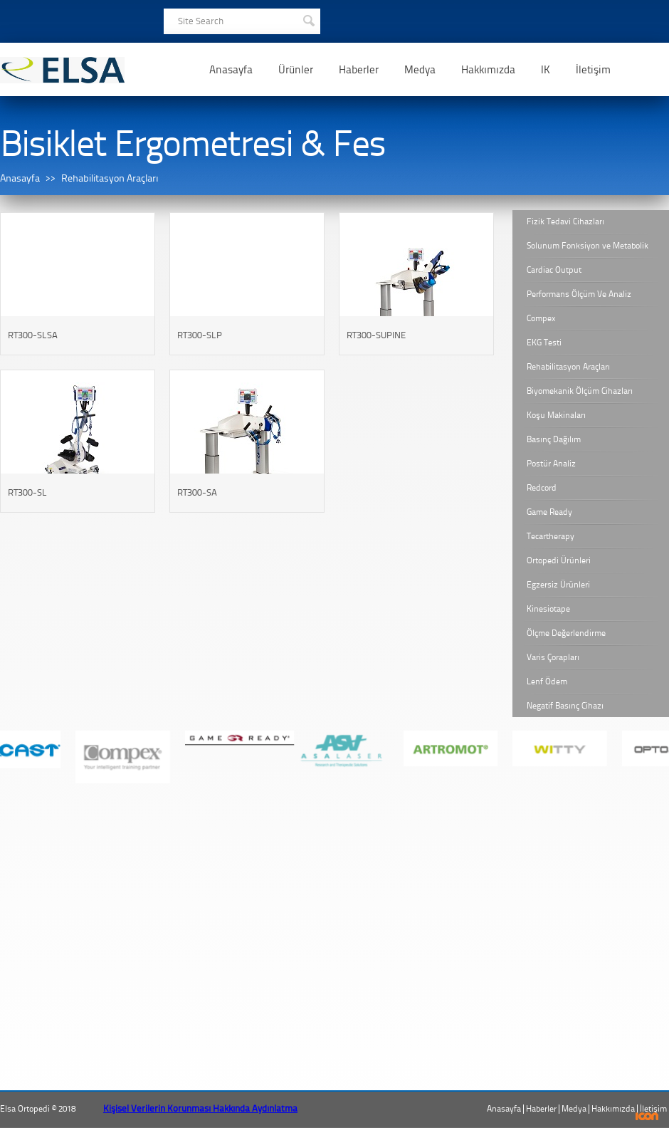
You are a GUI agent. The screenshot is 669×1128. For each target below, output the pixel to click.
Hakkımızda (488, 69)
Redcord (542, 488)
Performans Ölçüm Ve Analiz (579, 294)
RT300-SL (27, 492)
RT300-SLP (199, 335)
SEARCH (308, 19)
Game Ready (549, 512)
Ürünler (295, 69)
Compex (541, 318)
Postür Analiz (551, 464)
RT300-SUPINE (376, 335)
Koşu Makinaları (556, 415)
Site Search (200, 21)
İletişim (593, 69)
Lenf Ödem (547, 681)
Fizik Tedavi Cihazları (565, 221)
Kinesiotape (548, 609)
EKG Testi (544, 343)
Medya (420, 69)
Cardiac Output (554, 270)
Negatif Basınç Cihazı (565, 706)
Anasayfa (231, 69)
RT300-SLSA (33, 335)
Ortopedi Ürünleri (559, 560)
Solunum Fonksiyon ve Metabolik (587, 246)
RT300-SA (197, 492)
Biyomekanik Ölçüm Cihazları (580, 391)
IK (545, 69)
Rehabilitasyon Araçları (110, 178)
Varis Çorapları (553, 657)
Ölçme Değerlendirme (566, 633)
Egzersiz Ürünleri (558, 585)
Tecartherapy (550, 536)
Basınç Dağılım (554, 439)
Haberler (359, 69)
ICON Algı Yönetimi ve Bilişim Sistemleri (647, 1116)
